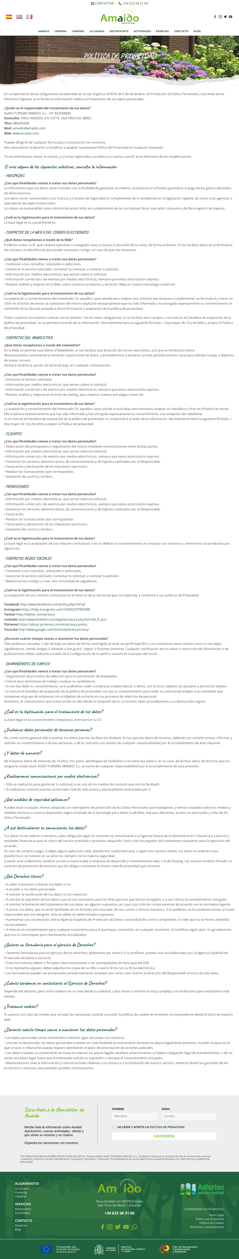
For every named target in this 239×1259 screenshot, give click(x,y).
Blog (197, 31)
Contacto (181, 31)
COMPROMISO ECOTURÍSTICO (204, 1209)
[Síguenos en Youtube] (230, 17)
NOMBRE (118, 1109)
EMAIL (166, 1109)
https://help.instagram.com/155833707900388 (55, 609)
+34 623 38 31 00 (119, 1213)
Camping (60, 31)
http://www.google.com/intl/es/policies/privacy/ (53, 629)
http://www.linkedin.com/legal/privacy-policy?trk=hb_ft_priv (63, 619)
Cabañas (78, 31)
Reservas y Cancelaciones (207, 1227)
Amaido (43, 31)
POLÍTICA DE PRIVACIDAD (167, 1127)
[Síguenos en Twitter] (225, 17)
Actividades (142, 31)
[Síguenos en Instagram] (220, 17)
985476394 (21, 123)
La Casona (97, 31)
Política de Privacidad (210, 1219)
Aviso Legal (216, 1215)
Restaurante (119, 31)
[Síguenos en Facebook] (215, 17)
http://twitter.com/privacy (35, 614)
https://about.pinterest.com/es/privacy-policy (53, 624)
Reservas (162, 31)
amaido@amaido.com (29, 128)
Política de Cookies (212, 1223)
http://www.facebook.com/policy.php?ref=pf (52, 604)
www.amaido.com (26, 133)
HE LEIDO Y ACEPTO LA (149, 1127)
